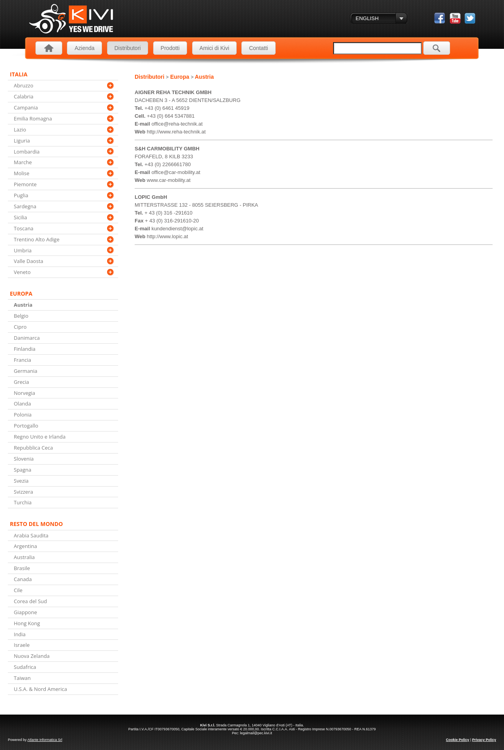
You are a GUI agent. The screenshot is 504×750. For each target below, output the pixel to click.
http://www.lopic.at (167, 236)
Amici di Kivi (214, 48)
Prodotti (170, 48)
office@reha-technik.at (177, 124)
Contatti (258, 48)
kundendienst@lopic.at (178, 228)
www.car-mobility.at (169, 180)
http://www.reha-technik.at (176, 132)
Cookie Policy (457, 740)
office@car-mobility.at (176, 172)
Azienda (84, 48)
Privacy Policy (484, 740)
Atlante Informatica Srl (45, 740)
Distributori (128, 48)
